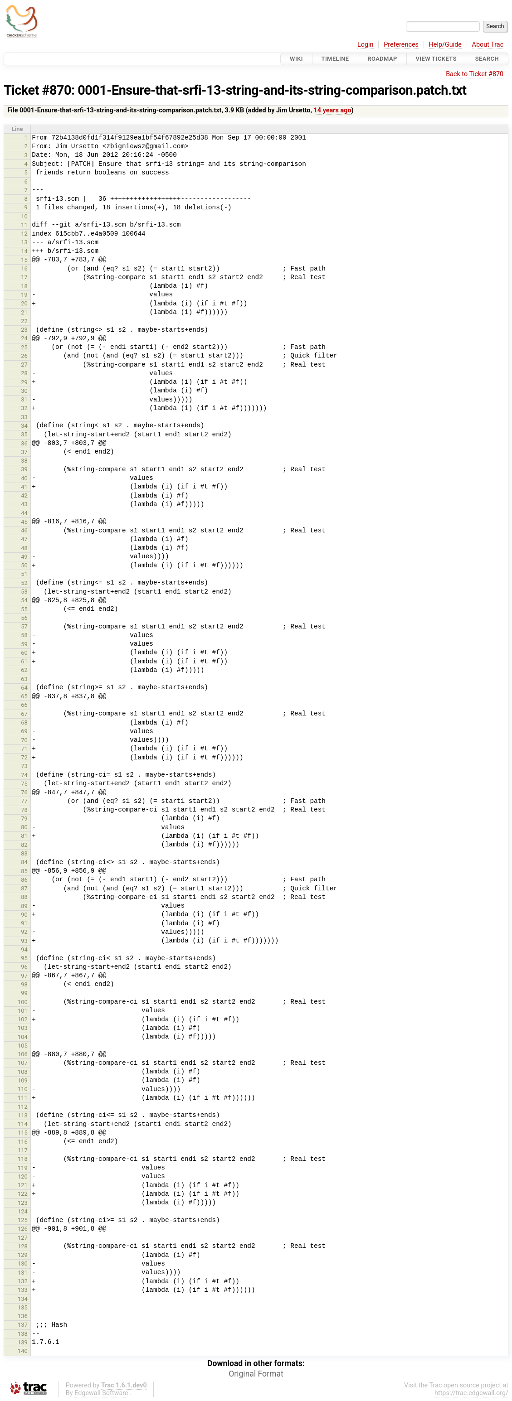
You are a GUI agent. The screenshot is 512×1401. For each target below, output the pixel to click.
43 (24, 504)
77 (24, 800)
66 (24, 704)
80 (24, 827)
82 (24, 844)
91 (24, 923)
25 (24, 347)
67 (24, 713)
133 (23, 1289)
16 (24, 268)
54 (24, 600)
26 (24, 356)
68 (24, 722)
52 (24, 583)
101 (23, 1010)
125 (23, 1220)
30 (24, 390)
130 (23, 1263)
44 (24, 513)
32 (24, 408)
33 (24, 417)
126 (23, 1228)
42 (24, 495)
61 (24, 661)
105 (23, 1045)
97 (24, 975)
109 (23, 1080)
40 (24, 478)
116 (23, 1141)
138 (23, 1333)
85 (24, 871)
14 (24, 251)
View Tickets (436, 58)
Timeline (335, 58)
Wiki (296, 58)
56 (24, 617)
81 (24, 835)
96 (24, 966)
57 (24, 626)
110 (23, 1089)
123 (23, 1202)
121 (23, 1185)
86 (24, 879)
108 (23, 1071)
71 (24, 748)
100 (23, 1002)
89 (24, 906)
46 (24, 530)
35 (24, 434)
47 (24, 539)
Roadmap (382, 58)
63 (24, 679)
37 (24, 452)
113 (23, 1115)
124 (23, 1211)
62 (24, 670)
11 (24, 225)
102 (23, 1019)
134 (23, 1298)
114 (23, 1124)
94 (24, 949)
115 (23, 1132)
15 (24, 259)
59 (24, 644)
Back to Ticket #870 (474, 74)
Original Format (256, 1373)
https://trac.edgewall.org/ (471, 1393)
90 (24, 914)
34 (24, 425)
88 (24, 897)
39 (24, 469)
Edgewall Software (101, 1393)
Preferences (401, 44)
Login (365, 44)
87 (24, 888)
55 (24, 609)
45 (24, 521)
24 (24, 338)
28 (24, 373)
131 (23, 1272)
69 (24, 731)
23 (24, 329)
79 (24, 818)
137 (23, 1324)
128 (23, 1246)
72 (24, 757)
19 (24, 294)
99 (24, 993)
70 (24, 740)
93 (24, 940)
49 (24, 556)
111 (23, 1097)
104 (23, 1037)
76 (24, 792)
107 (23, 1062)
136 (23, 1316)
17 (24, 277)
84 (24, 862)
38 (24, 460)
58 (24, 635)
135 (23, 1307)
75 (24, 783)
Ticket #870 (37, 90)
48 (24, 548)
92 (24, 931)
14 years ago (332, 110)
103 (23, 1027)
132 (23, 1281)
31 (24, 399)
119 (23, 1167)
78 (24, 810)
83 (24, 853)
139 (23, 1342)
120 (23, 1176)
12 (24, 233)
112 (23, 1106)
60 (24, 652)
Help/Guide (445, 44)
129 (23, 1254)
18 (24, 286)
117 (23, 1150)
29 (24, 382)
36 (24, 443)
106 (23, 1054)
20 (24, 303)
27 (24, 364)
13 (24, 242)
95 (24, 958)
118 (23, 1158)
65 (24, 696)
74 (24, 775)
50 (24, 565)
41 (24, 486)
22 (24, 321)
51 (24, 573)
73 (24, 766)
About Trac (488, 44)
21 (24, 312)
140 (23, 1351)
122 (23, 1193)
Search (487, 58)
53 (24, 591)
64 (24, 687)
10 (24, 216)
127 (23, 1237)
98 (24, 984)
